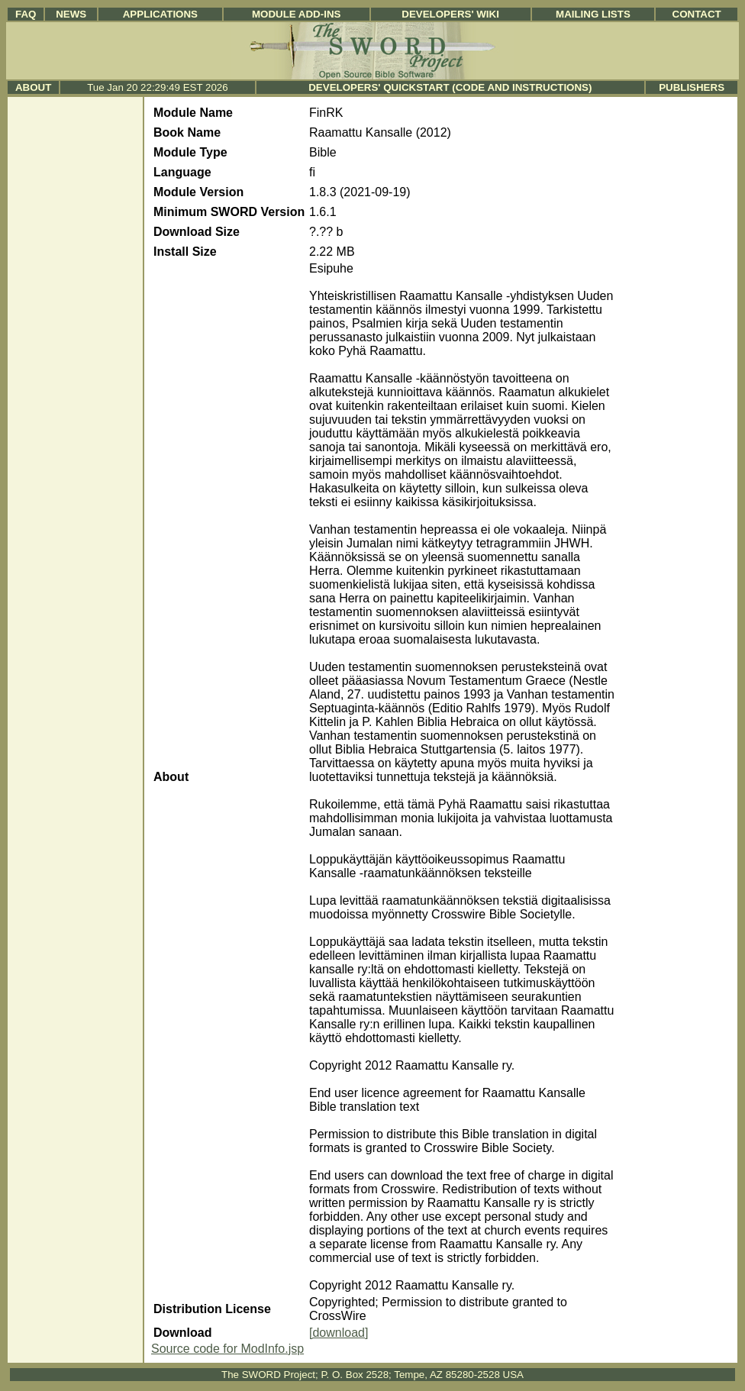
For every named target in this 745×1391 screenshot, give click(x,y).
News (71, 14)
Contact (696, 14)
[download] (338, 1332)
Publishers (691, 87)
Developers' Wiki (450, 14)
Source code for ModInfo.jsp (227, 1348)
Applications (160, 14)
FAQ (25, 14)
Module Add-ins (296, 14)
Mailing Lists (593, 14)
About (33, 87)
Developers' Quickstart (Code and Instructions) (450, 87)
